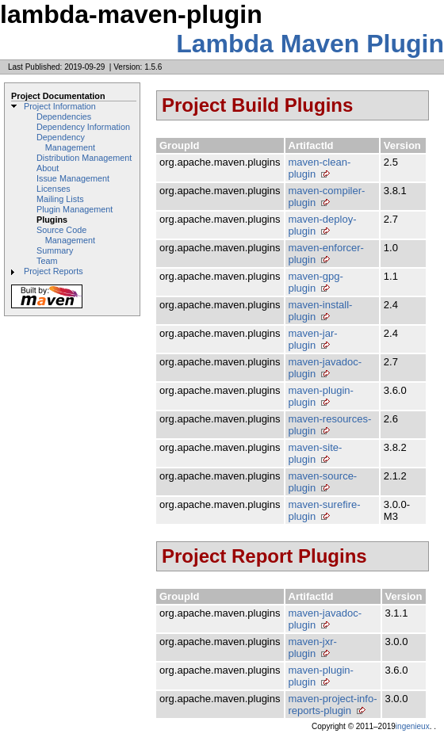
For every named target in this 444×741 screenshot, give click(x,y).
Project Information (60, 106)
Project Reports (53, 271)
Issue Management (72, 178)
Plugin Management (74, 209)
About (47, 168)
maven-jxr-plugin (313, 647)
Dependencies (63, 116)
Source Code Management (65, 235)
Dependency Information (83, 127)
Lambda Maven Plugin (310, 43)
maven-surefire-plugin (325, 510)
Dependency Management (65, 142)
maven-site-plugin (316, 453)
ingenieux (413, 726)
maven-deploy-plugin (323, 225)
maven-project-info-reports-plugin (333, 704)
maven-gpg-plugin (316, 282)
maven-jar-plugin (313, 339)
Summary (54, 250)
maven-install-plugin (321, 311)
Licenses (53, 188)
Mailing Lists (60, 199)
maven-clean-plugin (320, 168)
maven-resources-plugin (330, 425)
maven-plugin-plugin (321, 396)
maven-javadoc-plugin (325, 368)
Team (46, 260)
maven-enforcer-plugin (326, 253)
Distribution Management (84, 157)
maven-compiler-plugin (327, 196)
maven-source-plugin (323, 482)
